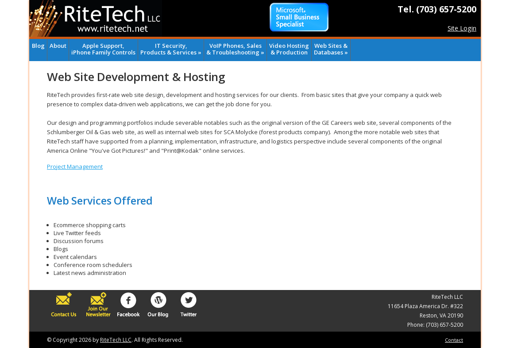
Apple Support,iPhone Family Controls (103, 49)
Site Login (462, 28)
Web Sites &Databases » (331, 49)
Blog (38, 46)
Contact (454, 339)
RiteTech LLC (115, 340)
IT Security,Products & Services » (170, 49)
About (58, 46)
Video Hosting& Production (289, 49)
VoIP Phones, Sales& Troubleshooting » (235, 49)
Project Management (75, 166)
